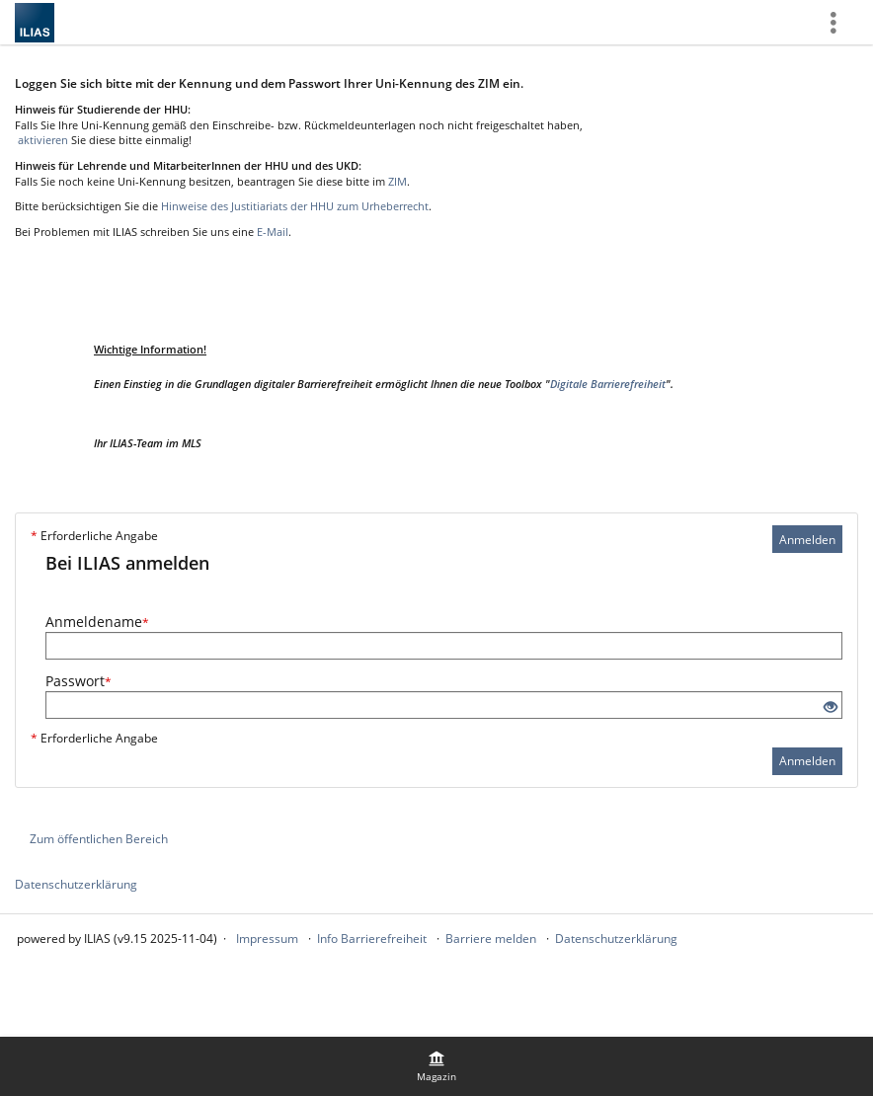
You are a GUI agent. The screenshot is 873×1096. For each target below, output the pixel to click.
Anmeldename (97, 621)
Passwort (78, 680)
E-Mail (272, 231)
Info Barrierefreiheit (372, 938)
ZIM (397, 181)
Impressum (267, 938)
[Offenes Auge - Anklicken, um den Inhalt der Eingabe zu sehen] (830, 707)
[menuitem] (436, 1066)
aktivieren (41, 139)
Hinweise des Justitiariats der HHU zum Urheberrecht (295, 205)
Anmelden (807, 539)
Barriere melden (490, 938)
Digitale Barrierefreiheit (608, 383)
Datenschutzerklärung (76, 884)
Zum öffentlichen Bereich (99, 838)
